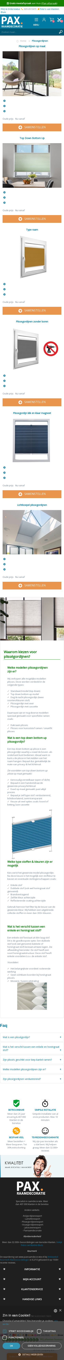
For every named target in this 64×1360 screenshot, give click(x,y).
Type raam (32, 229)
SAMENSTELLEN (32, 127)
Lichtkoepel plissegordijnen (32, 505)
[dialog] (32, 1333)
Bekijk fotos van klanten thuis (41, 1244)
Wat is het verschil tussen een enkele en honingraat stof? (31, 1048)
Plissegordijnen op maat (32, 46)
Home (23, 40)
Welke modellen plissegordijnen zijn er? (24, 1069)
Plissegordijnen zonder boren (32, 321)
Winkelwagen (51, 19)
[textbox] (28, 32)
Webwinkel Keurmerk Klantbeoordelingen (29, 1258)
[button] (32, 1354)
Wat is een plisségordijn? (16, 1037)
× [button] (60, 1310)
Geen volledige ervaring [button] (41, 1345)
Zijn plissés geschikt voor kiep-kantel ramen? (27, 1059)
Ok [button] (11, 1345)
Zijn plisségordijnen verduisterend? (22, 1079)
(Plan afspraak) (49, 3)
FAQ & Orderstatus (10, 8)
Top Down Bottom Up (32, 138)
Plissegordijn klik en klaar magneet (32, 413)
